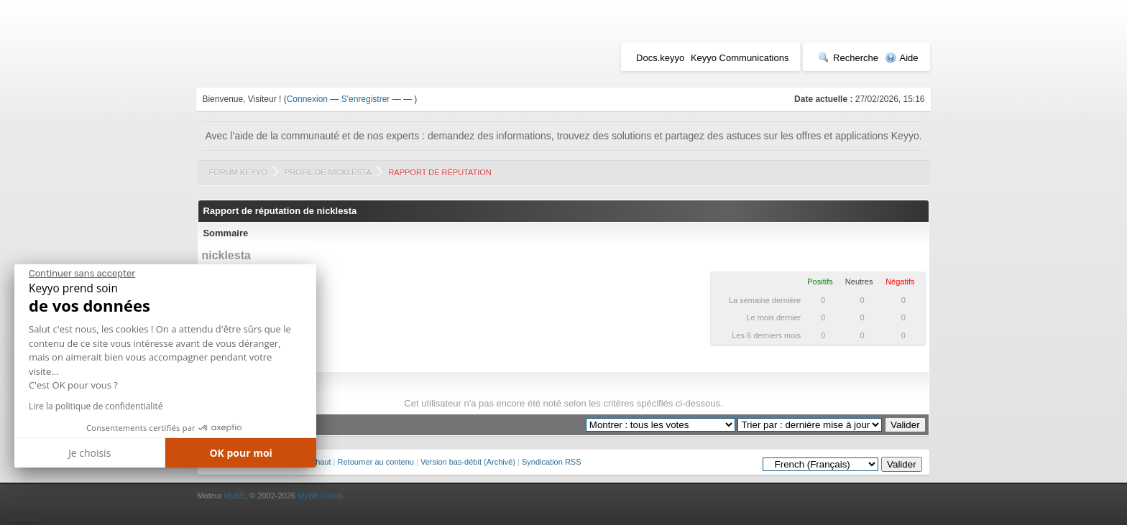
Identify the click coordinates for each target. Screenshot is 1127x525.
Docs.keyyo (660, 57)
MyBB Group (320, 495)
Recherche (848, 57)
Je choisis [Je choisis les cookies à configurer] (89, 453)
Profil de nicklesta (328, 172)
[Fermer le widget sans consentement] (82, 273)
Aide (902, 57)
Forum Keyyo (237, 172)
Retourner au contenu (376, 461)
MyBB (234, 495)
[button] (25, 519)
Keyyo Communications (740, 57)
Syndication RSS (551, 461)
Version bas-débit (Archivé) (467, 461)
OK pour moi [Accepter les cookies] (240, 453)
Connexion (307, 99)
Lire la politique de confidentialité (95, 406)
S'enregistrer (365, 99)
